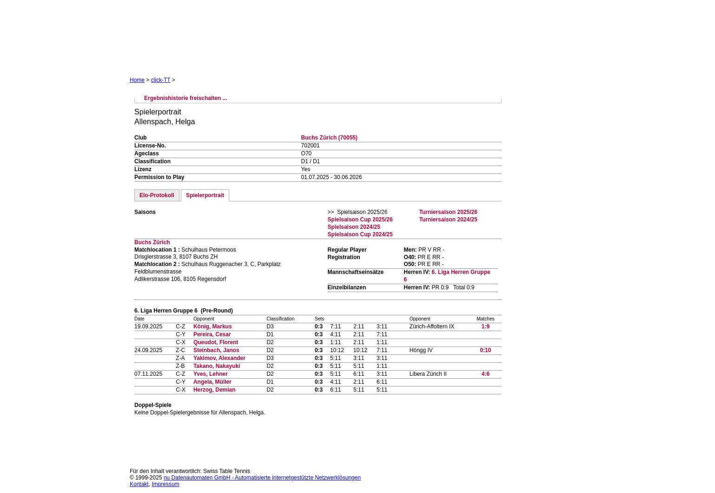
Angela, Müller (212, 382)
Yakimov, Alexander (219, 358)
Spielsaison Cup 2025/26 (360, 219)
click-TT (161, 80)
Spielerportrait (205, 195)
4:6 (486, 374)
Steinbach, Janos (216, 350)
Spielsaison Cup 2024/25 (360, 234)
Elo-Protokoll (156, 195)
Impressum (165, 484)
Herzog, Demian (214, 389)
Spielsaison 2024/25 (354, 227)
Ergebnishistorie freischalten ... (185, 98)
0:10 (485, 350)
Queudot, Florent (215, 342)
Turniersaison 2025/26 (448, 212)
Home (137, 80)
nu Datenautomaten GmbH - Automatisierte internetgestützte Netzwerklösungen (262, 477)
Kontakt (139, 484)
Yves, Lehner (210, 374)
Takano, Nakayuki (216, 366)
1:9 (486, 326)
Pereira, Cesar (212, 334)
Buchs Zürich (152, 242)
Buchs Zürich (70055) (329, 137)
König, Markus (212, 326)
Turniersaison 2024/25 (448, 219)
